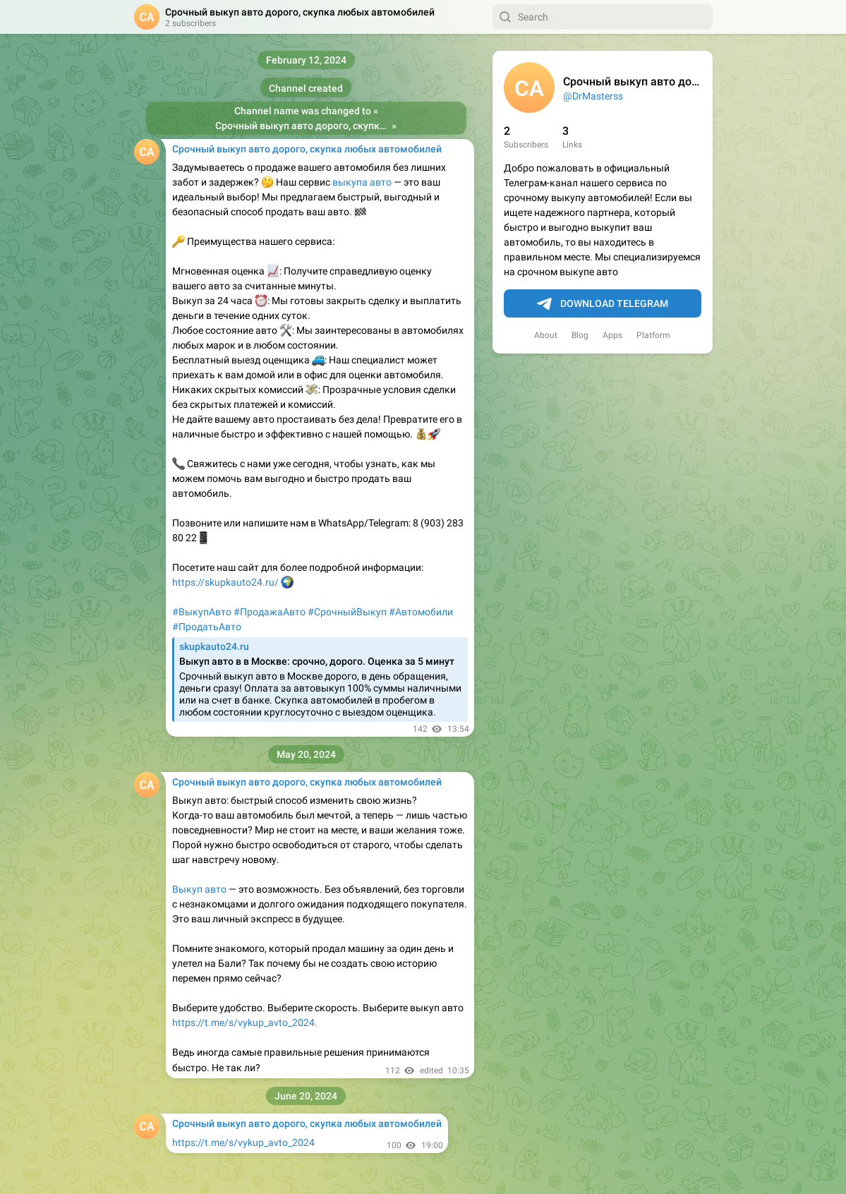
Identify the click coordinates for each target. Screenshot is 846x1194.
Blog (580, 335)
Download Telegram (602, 304)
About (545, 335)
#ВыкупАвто (201, 611)
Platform (653, 335)
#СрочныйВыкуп (347, 611)
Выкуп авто (199, 889)
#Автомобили (421, 611)
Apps (612, 335)
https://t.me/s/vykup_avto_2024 (243, 1142)
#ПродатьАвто (206, 626)
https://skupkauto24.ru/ (226, 582)
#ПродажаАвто (270, 611)
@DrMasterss (593, 96)
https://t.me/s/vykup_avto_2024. (245, 1022)
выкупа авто (362, 182)
